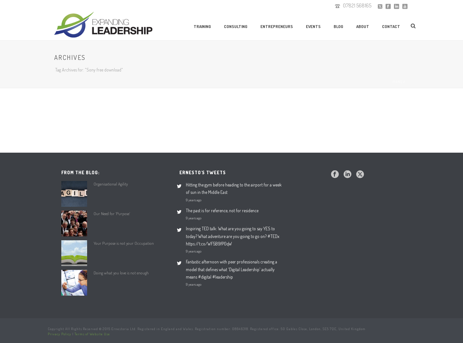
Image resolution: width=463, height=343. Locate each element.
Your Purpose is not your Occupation (124, 243)
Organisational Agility (111, 183)
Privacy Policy (59, 334)
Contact (391, 26)
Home (397, 82)
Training (202, 26)
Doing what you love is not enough (121, 272)
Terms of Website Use (92, 334)
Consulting (235, 26)
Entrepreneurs (276, 26)
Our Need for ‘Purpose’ (112, 213)
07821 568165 (357, 5)
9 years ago (193, 199)
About (362, 26)
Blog (338, 26)
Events (313, 26)
